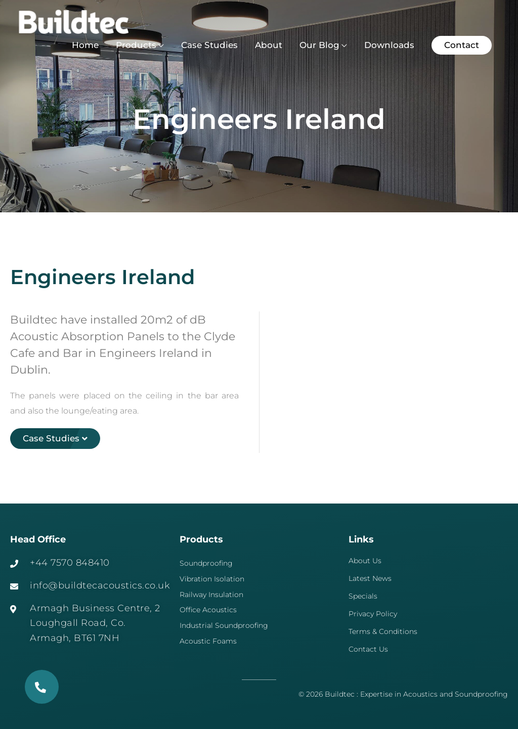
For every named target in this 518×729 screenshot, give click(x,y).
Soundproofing (206, 563)
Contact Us (368, 649)
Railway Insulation (211, 594)
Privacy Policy (373, 613)
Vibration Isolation (212, 578)
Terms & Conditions (383, 631)
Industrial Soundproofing (224, 625)
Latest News (370, 578)
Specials (363, 596)
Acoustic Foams (208, 641)
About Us (365, 560)
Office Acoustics (208, 609)
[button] (461, 45)
